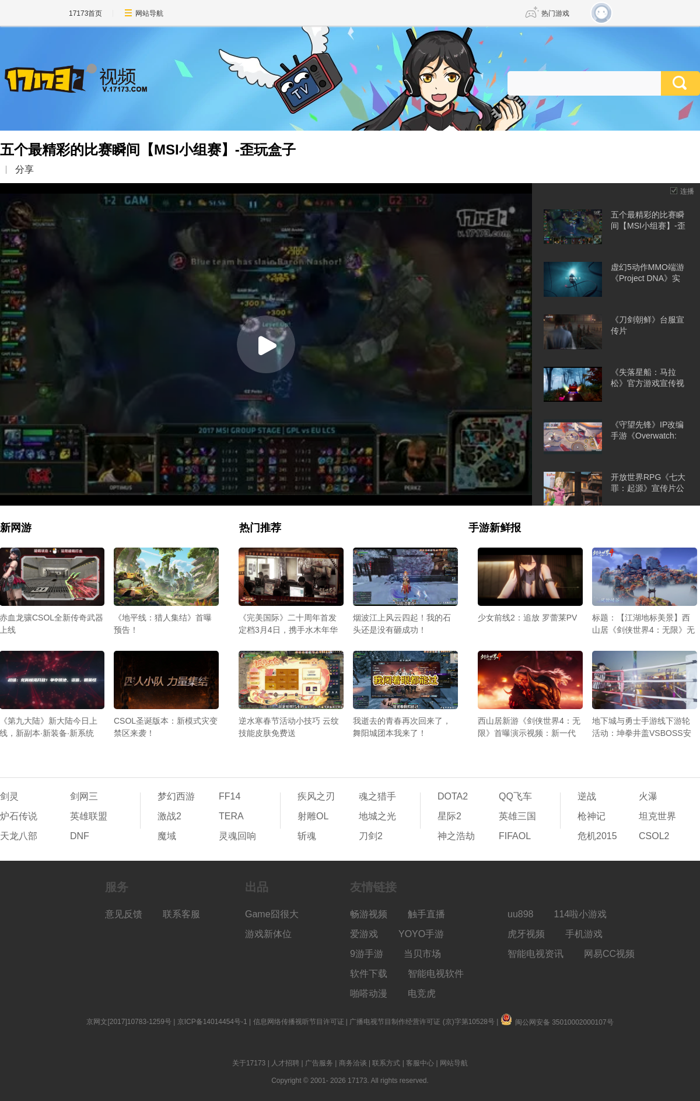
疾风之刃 (316, 796)
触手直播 (426, 914)
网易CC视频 (609, 954)
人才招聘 (285, 1063)
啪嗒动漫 (368, 993)
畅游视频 (368, 914)
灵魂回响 (237, 836)
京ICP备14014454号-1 (212, 1022)
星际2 (449, 816)
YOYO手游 (421, 934)
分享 (24, 169)
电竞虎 (422, 993)
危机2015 (597, 836)
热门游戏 (555, 13)
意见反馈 (123, 914)
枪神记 (592, 816)
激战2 (169, 816)
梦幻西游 (176, 796)
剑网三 (84, 796)
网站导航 (149, 13)
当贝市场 (422, 954)
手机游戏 (584, 934)
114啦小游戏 (580, 914)
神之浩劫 (456, 836)
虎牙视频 (526, 934)
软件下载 (368, 974)
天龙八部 (18, 836)
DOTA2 (453, 796)
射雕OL (313, 816)
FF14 (229, 796)
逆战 (587, 796)
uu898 (521, 914)
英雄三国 (517, 816)
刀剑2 (371, 836)
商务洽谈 (353, 1063)
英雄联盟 (88, 816)
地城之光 (377, 816)
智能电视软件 (436, 974)
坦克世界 (657, 816)
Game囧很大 (272, 914)
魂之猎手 (377, 796)
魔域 (167, 836)
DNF (79, 836)
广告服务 (319, 1063)
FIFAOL (515, 836)
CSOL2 (654, 836)
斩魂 (307, 836)
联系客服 (181, 914)
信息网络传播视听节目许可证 (298, 1022)
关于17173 (248, 1063)
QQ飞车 (515, 796)
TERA (231, 816)
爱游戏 (364, 934)
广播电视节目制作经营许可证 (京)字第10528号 (422, 1022)
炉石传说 (18, 816)
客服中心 (420, 1063)
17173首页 (85, 13)
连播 (687, 191)
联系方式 (386, 1063)
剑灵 (9, 796)
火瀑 (648, 796)
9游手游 (366, 954)
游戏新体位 (268, 934)
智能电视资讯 (536, 954)
